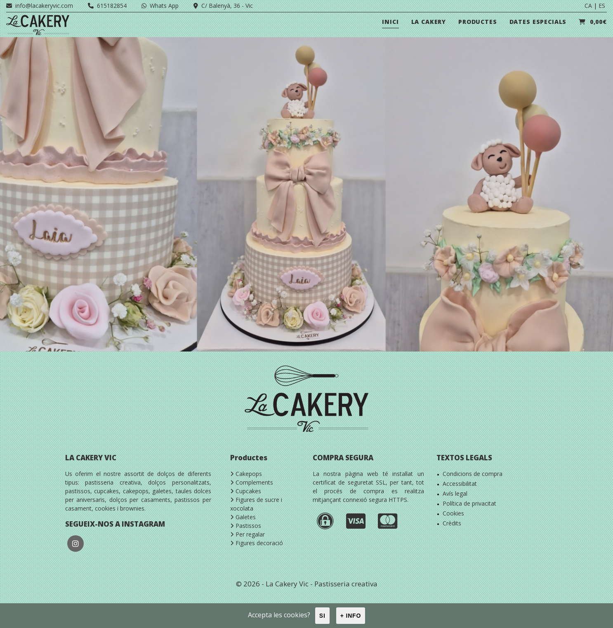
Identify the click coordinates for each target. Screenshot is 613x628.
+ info (350, 615)
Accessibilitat (460, 483)
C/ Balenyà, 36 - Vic (223, 5)
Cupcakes (245, 491)
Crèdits (452, 523)
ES (602, 5)
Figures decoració (256, 543)
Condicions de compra (472, 474)
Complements (251, 482)
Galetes (243, 517)
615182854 (107, 5)
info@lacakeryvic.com (39, 5)
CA (588, 5)
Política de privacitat (469, 503)
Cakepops (246, 474)
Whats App (160, 5)
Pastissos (245, 526)
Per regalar (247, 534)
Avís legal (455, 493)
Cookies (453, 513)
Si (322, 615)
